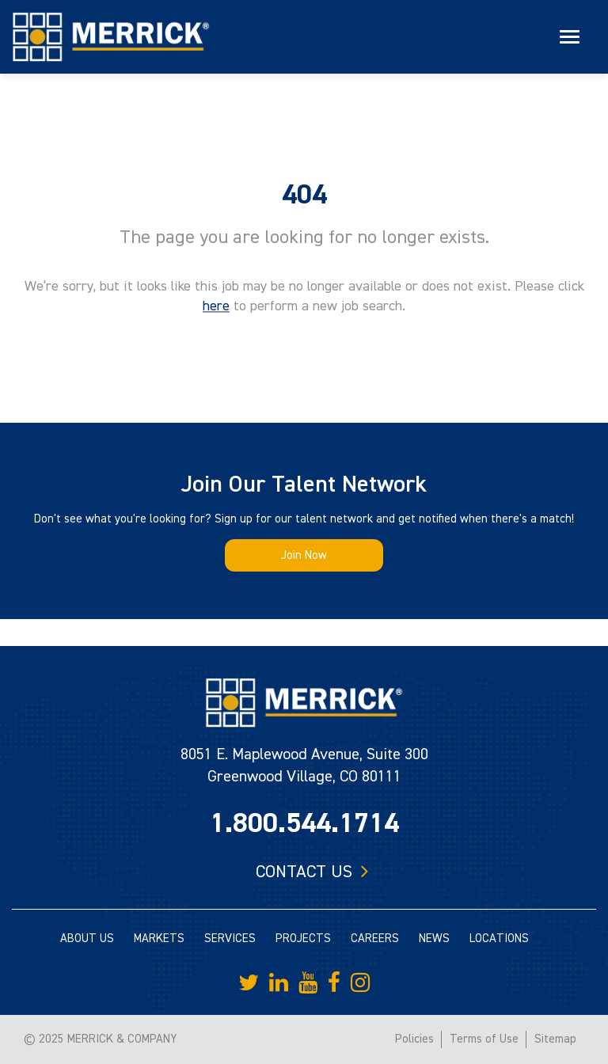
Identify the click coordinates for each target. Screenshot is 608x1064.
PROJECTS (303, 938)
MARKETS (159, 938)
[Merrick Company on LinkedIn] (278, 983)
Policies (414, 1039)
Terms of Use (484, 1039)
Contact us (304, 872)
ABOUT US (87, 938)
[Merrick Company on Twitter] (248, 983)
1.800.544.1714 (304, 823)
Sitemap (555, 1039)
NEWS (434, 938)
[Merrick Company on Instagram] (360, 983)
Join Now (304, 555)
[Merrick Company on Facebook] (334, 983)
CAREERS (375, 938)
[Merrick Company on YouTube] (308, 983)
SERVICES (230, 938)
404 (304, 195)
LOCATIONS (499, 938)
